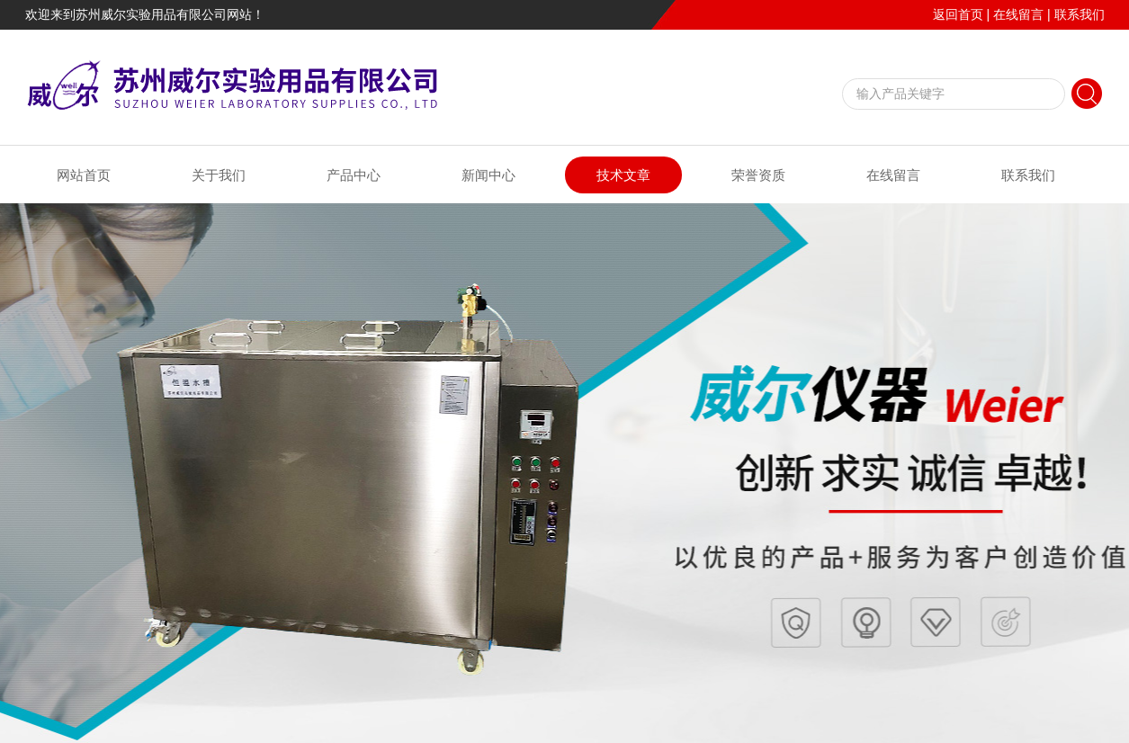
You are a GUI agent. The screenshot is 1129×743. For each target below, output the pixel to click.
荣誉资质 (758, 175)
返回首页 (958, 14)
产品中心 (354, 175)
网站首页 (84, 175)
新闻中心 (488, 175)
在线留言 (1018, 14)
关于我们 (219, 175)
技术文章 (623, 175)
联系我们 (1079, 14)
